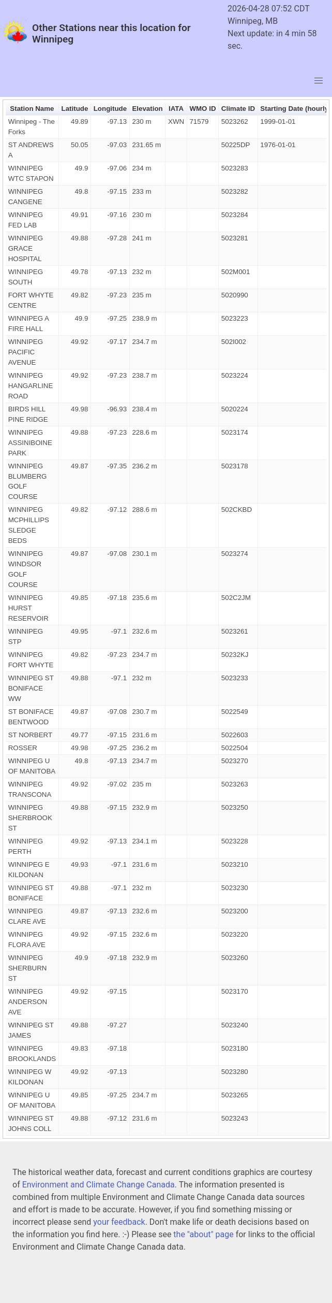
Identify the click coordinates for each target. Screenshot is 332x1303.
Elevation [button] (147, 108)
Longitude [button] (110, 108)
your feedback (119, 1222)
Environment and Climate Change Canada (98, 1185)
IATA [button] (176, 108)
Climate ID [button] (238, 108)
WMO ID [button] (202, 108)
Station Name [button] (32, 108)
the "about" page (203, 1234)
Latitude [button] (75, 108)
